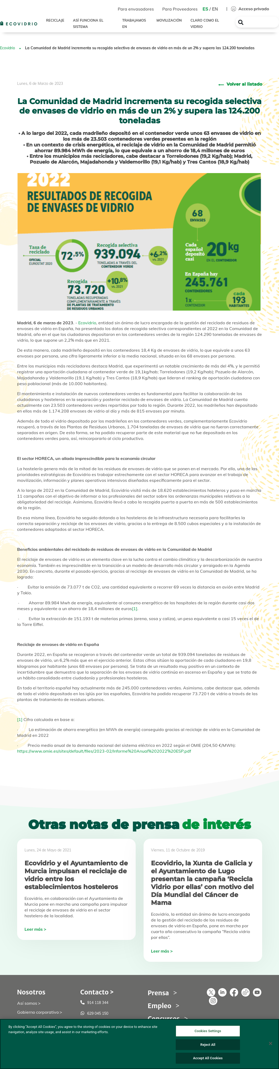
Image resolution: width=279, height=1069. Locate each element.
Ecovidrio (7, 48)
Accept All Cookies (208, 1058)
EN (215, 9)
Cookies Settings (208, 1031)
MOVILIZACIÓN (169, 20)
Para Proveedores (180, 9)
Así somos (27, 1003)
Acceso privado (250, 8)
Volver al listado (244, 84)
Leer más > (35, 929)
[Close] (270, 1043)
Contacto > (97, 992)
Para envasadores (136, 9)
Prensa (158, 993)
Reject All (208, 1045)
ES (205, 9)
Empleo (160, 1006)
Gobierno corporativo (38, 1012)
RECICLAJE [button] (55, 20)
